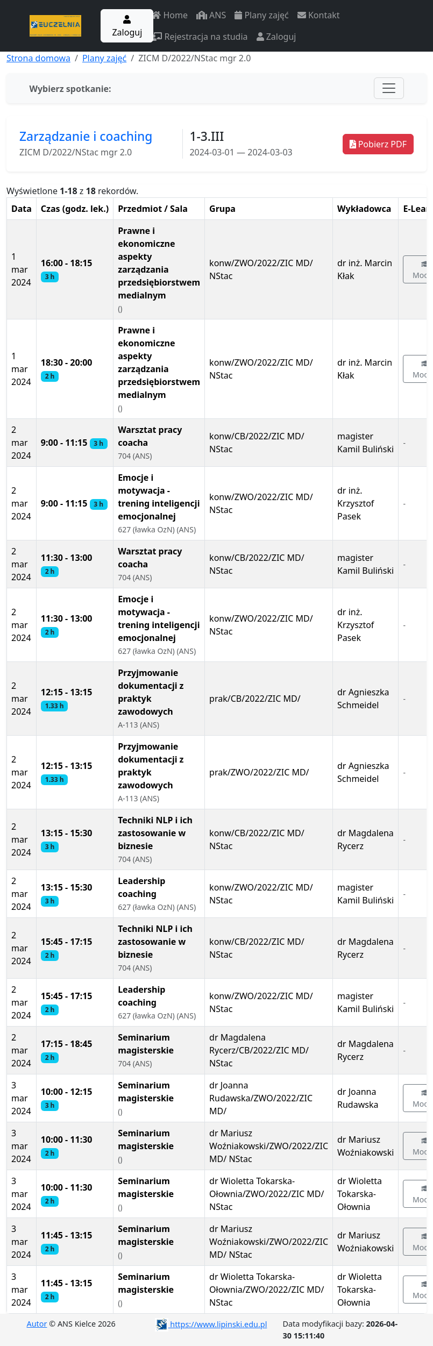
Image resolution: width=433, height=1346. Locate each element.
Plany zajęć (261, 15)
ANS (211, 15)
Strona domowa (38, 58)
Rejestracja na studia (199, 36)
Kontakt (318, 15)
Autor (37, 1324)
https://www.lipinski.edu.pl (211, 1324)
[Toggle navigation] (389, 88)
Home (169, 15)
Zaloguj (127, 26)
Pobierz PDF (378, 144)
